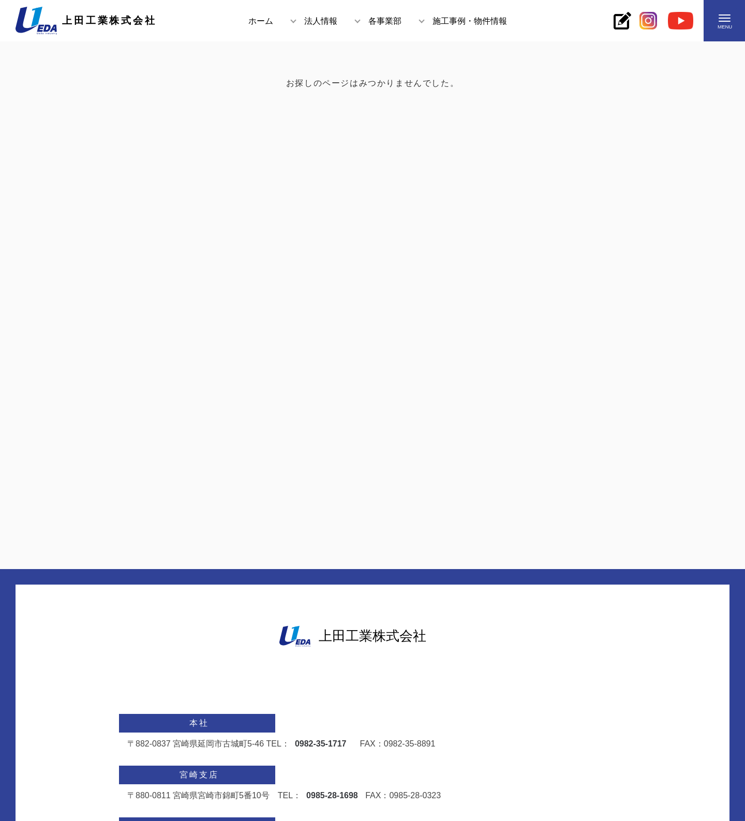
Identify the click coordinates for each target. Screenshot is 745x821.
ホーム (260, 21)
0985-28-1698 (332, 795)
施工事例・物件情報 (470, 21)
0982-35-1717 (321, 743)
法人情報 (320, 21)
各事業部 (384, 21)
